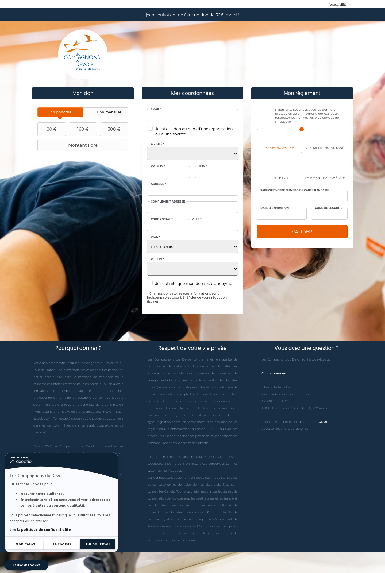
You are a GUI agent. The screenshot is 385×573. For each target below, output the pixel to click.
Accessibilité (337, 4)
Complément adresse (168, 201)
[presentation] (60, 112)
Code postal (162, 219)
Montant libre (68, 145)
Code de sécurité (328, 208)
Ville (197, 219)
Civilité (157, 144)
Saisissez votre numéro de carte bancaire (294, 190)
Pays (155, 237)
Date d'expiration (274, 208)
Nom (203, 166)
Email (156, 109)
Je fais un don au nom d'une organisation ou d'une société (194, 131)
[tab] (60, 112)
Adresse (158, 184)
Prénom (158, 166)
